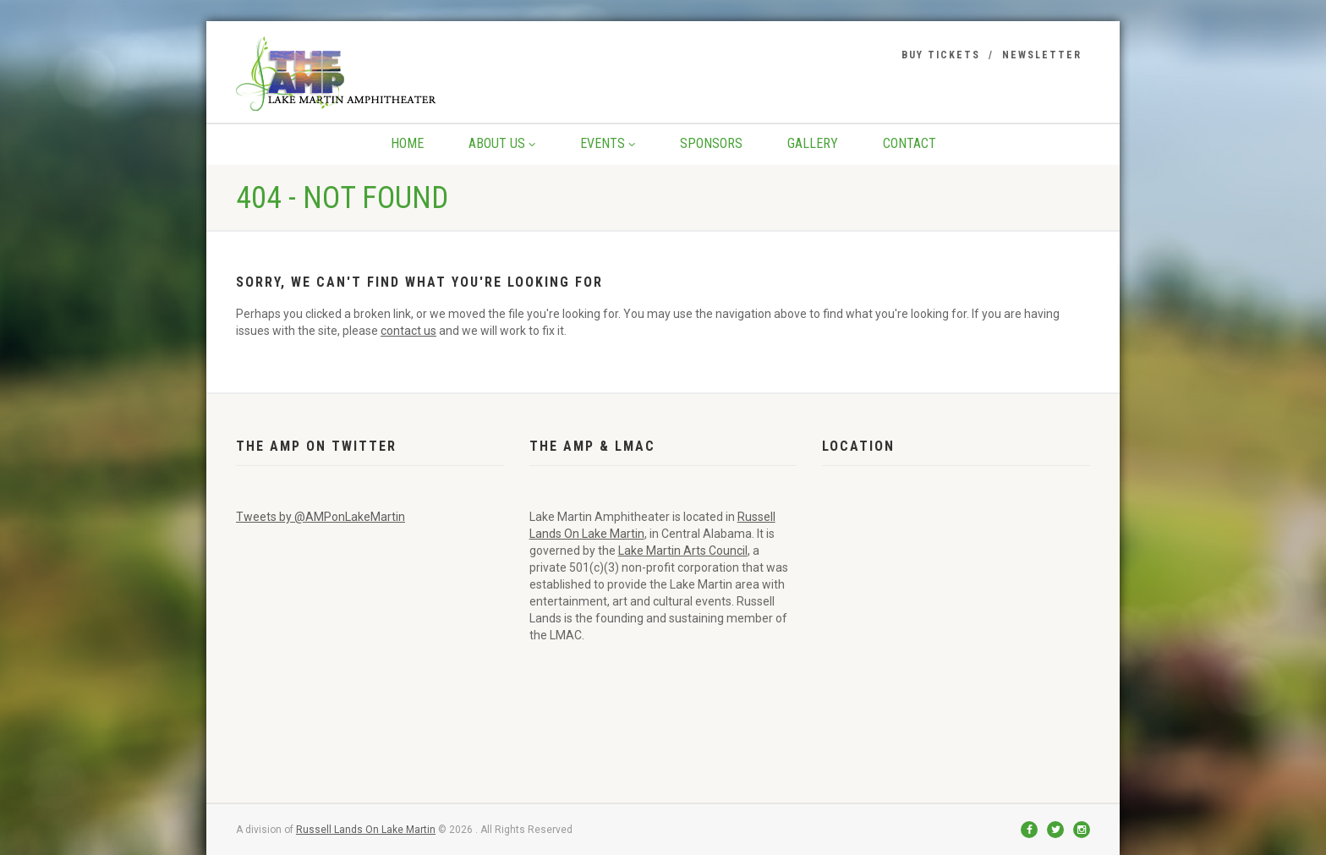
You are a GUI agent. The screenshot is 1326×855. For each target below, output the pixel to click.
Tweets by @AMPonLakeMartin (320, 516)
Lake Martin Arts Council (683, 550)
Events (607, 143)
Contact (909, 143)
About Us (501, 143)
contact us (408, 330)
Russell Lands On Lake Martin (366, 830)
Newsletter (1042, 55)
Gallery (812, 143)
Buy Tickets (940, 55)
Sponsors (711, 143)
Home (407, 143)
